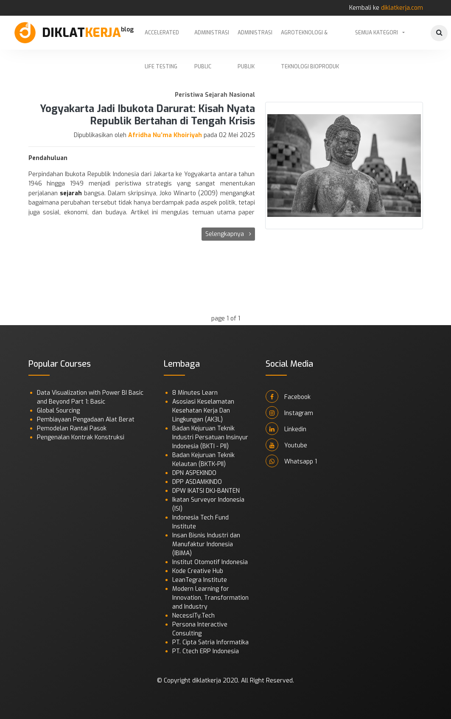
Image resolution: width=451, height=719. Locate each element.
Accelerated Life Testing (162, 39)
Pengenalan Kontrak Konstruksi (80, 437)
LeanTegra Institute (199, 580)
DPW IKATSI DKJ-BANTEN (206, 491)
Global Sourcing (58, 411)
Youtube (286, 444)
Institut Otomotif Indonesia (210, 562)
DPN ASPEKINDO (194, 473)
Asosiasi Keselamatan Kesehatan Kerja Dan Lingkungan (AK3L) (203, 411)
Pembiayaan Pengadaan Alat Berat (85, 420)
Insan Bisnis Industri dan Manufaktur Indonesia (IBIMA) (206, 544)
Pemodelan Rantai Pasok (71, 428)
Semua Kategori (376, 32)
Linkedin (286, 428)
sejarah (71, 193)
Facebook (288, 396)
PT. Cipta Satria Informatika (210, 642)
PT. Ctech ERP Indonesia (205, 651)
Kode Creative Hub (197, 571)
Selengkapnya (228, 234)
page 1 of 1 (225, 319)
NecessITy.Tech (193, 616)
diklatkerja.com (402, 8)
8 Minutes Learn (195, 393)
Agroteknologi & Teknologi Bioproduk (310, 39)
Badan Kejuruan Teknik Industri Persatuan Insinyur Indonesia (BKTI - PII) (210, 437)
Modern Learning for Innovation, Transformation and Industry (210, 598)
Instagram (289, 412)
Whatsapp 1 (291, 461)
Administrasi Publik (255, 39)
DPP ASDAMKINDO (197, 482)
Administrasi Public (211, 39)
